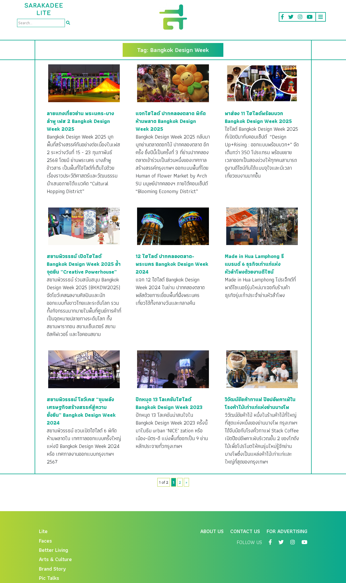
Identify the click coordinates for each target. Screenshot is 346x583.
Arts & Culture (55, 559)
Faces (45, 541)
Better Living (53, 550)
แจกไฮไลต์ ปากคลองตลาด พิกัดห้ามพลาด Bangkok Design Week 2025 (171, 121)
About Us (212, 531)
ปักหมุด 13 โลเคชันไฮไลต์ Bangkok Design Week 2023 (169, 403)
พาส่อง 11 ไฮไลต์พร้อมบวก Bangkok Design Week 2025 (258, 117)
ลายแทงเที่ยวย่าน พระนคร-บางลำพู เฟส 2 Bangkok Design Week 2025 (80, 121)
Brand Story (52, 569)
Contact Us (245, 531)
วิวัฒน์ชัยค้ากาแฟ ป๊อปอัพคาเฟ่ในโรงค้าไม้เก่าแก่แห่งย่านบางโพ (260, 403)
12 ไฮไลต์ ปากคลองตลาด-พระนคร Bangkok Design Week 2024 (172, 264)
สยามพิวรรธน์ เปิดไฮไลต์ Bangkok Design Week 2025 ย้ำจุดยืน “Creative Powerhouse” (84, 264)
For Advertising (287, 531)
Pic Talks (49, 578)
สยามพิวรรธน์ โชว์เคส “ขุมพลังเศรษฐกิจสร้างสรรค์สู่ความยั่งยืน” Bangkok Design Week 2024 (81, 411)
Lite (43, 531)
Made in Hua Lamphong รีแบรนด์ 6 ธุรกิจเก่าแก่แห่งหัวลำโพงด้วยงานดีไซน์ (254, 264)
